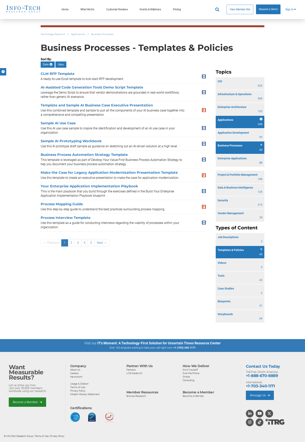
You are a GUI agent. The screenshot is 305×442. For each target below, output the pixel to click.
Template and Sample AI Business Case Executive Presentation (97, 105)
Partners (131, 369)
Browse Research (136, 395)
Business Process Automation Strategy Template (84, 155)
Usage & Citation (79, 383)
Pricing (177, 9)
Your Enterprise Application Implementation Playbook (89, 186)
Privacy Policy (77, 390)
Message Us (260, 395)
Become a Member (27, 402)
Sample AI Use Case (58, 123)
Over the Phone (191, 373)
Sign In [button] (290, 9)
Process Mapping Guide (62, 204)
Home (64, 9)
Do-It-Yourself (190, 369)
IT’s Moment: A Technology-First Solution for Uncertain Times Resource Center (159, 343)
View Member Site (240, 9)
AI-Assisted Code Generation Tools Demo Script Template (92, 87)
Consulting (188, 380)
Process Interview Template (65, 218)
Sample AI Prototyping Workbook (71, 141)
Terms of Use (77, 387)
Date (47, 64)
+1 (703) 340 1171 (184, 347)
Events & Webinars (150, 9)
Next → (102, 243)
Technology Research (53, 34)
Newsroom (76, 376)
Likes (61, 64)
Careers (74, 373)
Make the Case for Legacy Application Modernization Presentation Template (109, 172)
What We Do (87, 9)
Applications (78, 34)
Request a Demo (268, 9)
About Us (75, 369)
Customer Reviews (117, 9)
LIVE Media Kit (134, 373)
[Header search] (218, 9)
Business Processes (102, 34)
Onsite (186, 376)
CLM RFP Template (57, 74)
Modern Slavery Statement (84, 394)
